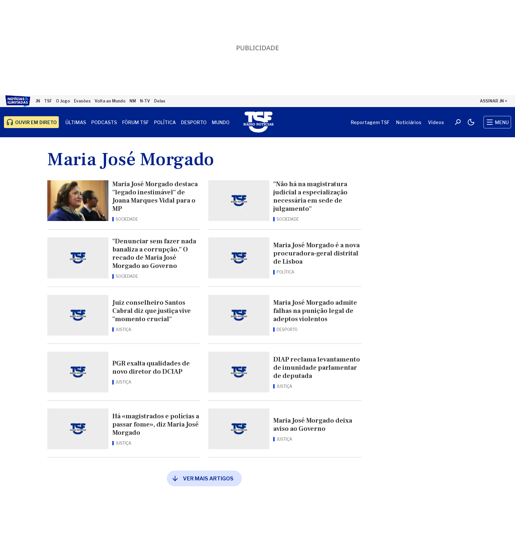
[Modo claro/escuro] (471, 122)
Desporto (194, 122)
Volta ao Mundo (110, 101)
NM (132, 101)
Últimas (75, 122)
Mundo (221, 122)
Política (165, 122)
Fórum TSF (135, 122)
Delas (159, 101)
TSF (48, 101)
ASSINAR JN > (493, 101)
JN (37, 101)
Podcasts (104, 122)
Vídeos (436, 122)
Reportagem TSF (370, 122)
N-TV (145, 101)
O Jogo (63, 101)
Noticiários (408, 122)
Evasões (82, 101)
